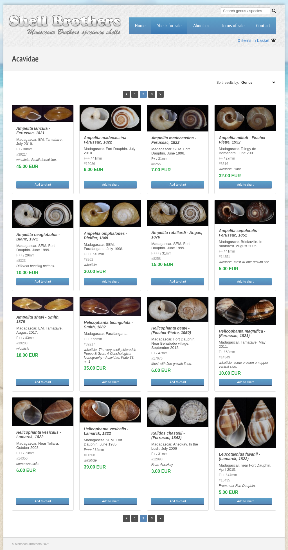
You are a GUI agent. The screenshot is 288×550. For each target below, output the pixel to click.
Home (140, 25)
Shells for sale (169, 25)
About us (201, 25)
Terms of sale (232, 25)
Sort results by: (228, 83)
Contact (263, 25)
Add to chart (43, 184)
